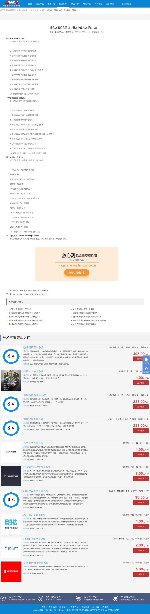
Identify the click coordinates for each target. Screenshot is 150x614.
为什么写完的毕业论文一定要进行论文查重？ (26, 320)
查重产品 (40, 4)
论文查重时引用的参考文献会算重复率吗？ (89, 320)
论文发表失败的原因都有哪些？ (85, 313)
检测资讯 (23, 10)
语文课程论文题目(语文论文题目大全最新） (30, 294)
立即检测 (140, 359)
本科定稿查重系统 (33, 419)
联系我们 (64, 607)
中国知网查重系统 (8, 10)
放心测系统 (59, 32)
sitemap (95, 607)
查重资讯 (63, 4)
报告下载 (75, 4)
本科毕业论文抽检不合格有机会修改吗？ (24, 317)
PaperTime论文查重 (34, 538)
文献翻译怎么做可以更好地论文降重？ (23, 324)
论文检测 (34, 10)
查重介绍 (52, 4)
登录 (124, 4)
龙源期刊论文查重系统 (35, 562)
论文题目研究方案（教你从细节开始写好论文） (31, 290)
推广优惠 (110, 4)
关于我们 (53, 607)
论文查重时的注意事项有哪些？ (85, 324)
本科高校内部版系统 (34, 395)
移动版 (105, 607)
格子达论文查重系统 (34, 515)
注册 (129, 4)
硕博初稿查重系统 (33, 347)
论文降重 (87, 4)
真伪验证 (98, 4)
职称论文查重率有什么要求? (20, 309)
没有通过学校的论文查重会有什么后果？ (24, 313)
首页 (30, 4)
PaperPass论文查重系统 (37, 467)
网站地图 (86, 607)
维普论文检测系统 (33, 371)
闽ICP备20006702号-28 (89, 610)
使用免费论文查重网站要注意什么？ (87, 317)
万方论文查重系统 (33, 443)
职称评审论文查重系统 (35, 491)
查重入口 (74, 607)
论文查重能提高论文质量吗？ (84, 309)
